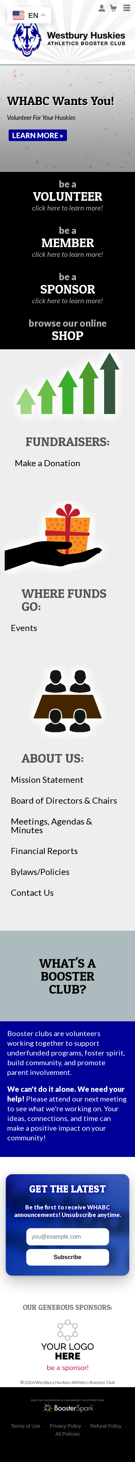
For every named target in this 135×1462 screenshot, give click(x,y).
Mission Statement (47, 779)
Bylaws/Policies (40, 871)
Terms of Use (25, 1426)
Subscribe (67, 1257)
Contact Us (32, 892)
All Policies (67, 1434)
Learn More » (37, 135)
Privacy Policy (65, 1426)
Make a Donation (47, 463)
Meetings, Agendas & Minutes (51, 825)
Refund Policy (105, 1426)
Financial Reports (44, 850)
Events (24, 627)
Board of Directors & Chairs (64, 800)
